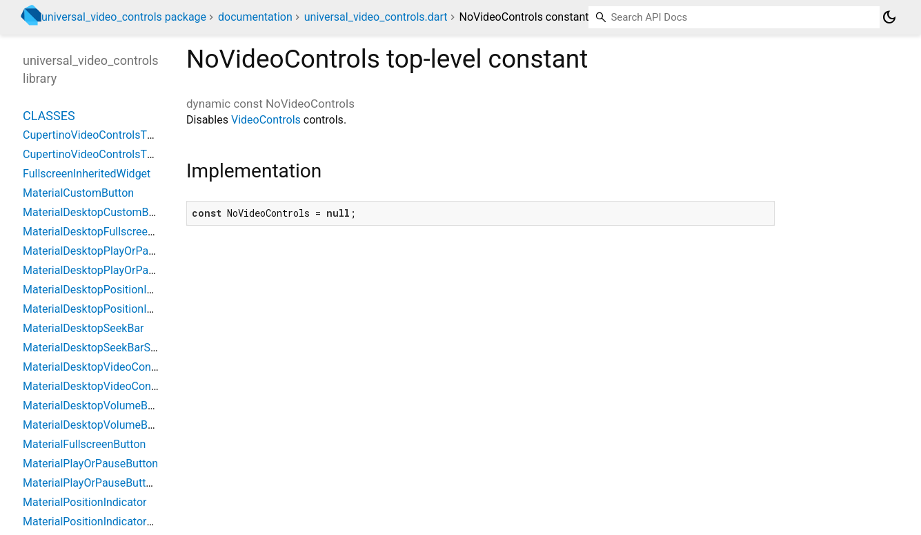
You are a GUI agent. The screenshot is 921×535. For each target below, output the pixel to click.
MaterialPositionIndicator (84, 502)
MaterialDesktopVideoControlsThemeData (126, 386)
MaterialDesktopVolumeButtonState (111, 424)
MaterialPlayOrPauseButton (90, 463)
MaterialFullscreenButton (84, 444)
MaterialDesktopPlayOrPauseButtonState (123, 270)
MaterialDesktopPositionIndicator (105, 289)
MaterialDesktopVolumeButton (98, 405)
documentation (255, 16)
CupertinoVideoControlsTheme (99, 135)
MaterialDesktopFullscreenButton (104, 231)
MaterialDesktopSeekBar (83, 328)
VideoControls (266, 119)
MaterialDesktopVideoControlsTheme (115, 366)
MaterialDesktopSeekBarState (96, 347)
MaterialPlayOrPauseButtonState (103, 482)
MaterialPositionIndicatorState (97, 521)
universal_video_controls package (123, 16)
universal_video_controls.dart (376, 16)
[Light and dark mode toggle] (889, 17)
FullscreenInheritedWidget (86, 173)
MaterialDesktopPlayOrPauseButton (111, 250)
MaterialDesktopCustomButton (99, 212)
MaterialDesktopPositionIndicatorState (117, 308)
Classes (49, 115)
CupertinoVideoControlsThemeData (110, 154)
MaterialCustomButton (78, 193)
